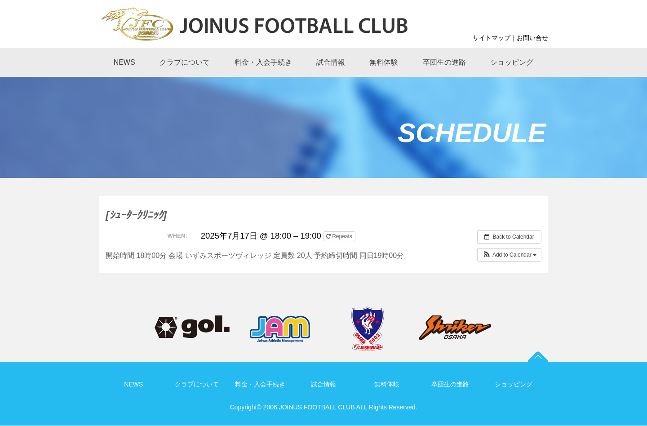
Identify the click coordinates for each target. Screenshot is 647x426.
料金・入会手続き (260, 384)
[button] (509, 254)
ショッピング (513, 384)
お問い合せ (532, 37)
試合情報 (323, 384)
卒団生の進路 (450, 384)
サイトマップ (491, 37)
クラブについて (197, 384)
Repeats (340, 236)
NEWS (133, 384)
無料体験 (386, 384)
